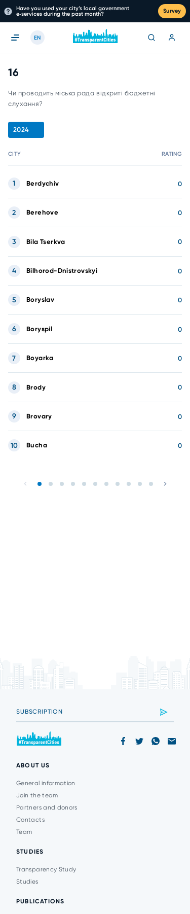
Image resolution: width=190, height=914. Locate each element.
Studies (27, 881)
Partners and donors (47, 807)
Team (24, 831)
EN (37, 37)
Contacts (30, 819)
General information (45, 783)
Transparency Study (46, 869)
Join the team (37, 795)
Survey (172, 11)
